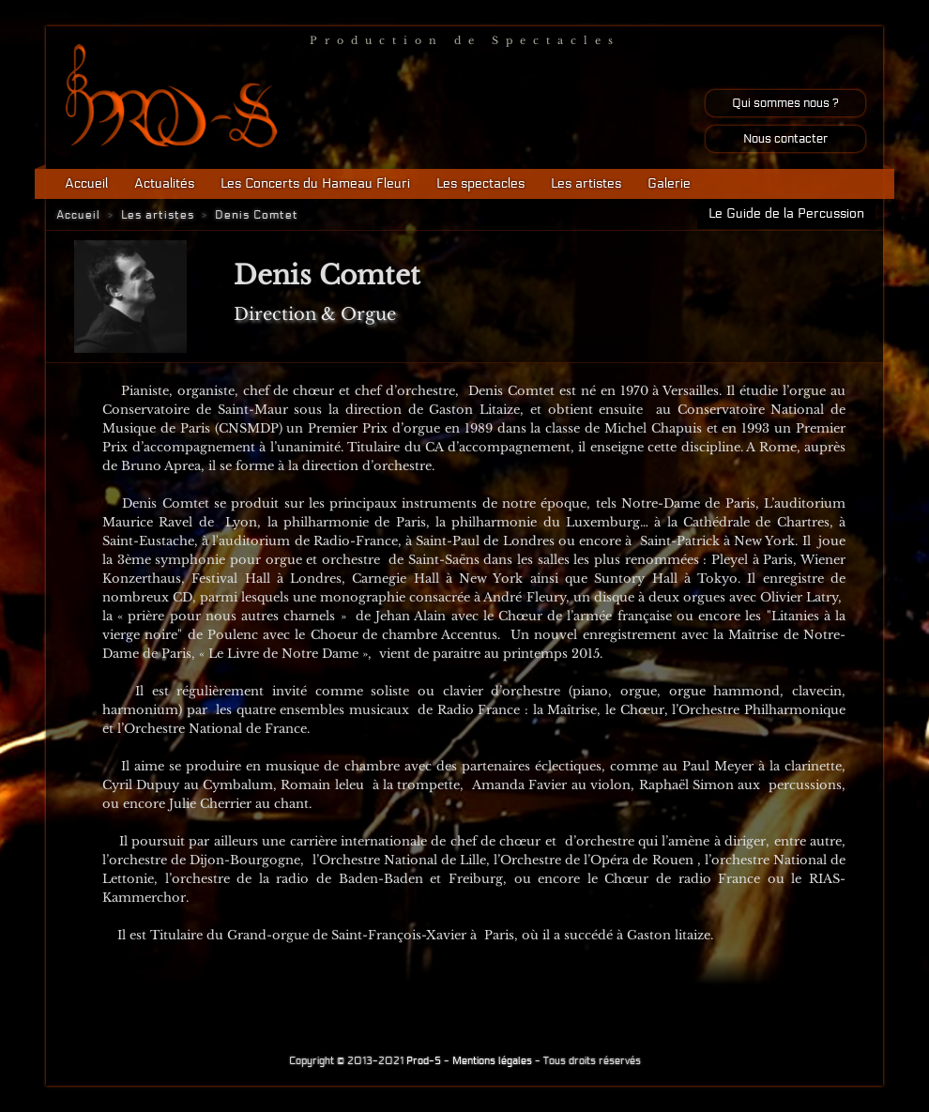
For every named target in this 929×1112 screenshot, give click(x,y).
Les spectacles (480, 183)
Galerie (669, 183)
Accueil (86, 183)
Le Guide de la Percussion (786, 213)
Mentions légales (492, 1061)
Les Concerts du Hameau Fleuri (315, 183)
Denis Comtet (256, 214)
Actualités (164, 183)
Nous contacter (785, 138)
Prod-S (423, 1061)
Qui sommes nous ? (785, 103)
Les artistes (586, 183)
